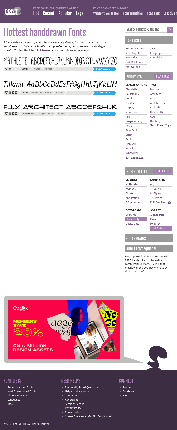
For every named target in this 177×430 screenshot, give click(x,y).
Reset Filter (162, 171)
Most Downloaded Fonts (22, 391)
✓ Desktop (132, 184)
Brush (153, 98)
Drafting (155, 121)
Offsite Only (132, 224)
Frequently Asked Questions (81, 387)
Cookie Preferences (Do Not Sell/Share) (88, 416)
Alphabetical (157, 215)
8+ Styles (155, 193)
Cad (152, 117)
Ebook (129, 193)
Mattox (37, 69)
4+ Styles (155, 189)
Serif (128, 139)
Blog (125, 395)
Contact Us (71, 395)
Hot (36, 13)
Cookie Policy (73, 412)
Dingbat (130, 103)
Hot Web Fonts (134, 62)
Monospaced (133, 112)
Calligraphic (132, 94)
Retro (129, 126)
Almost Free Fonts (18, 395)
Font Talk (153, 13)
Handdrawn (135, 158)
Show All (131, 215)
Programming (134, 121)
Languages (156, 53)
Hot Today (132, 57)
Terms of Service (74, 404)
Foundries (156, 57)
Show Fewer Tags (160, 125)
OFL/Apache (133, 202)
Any (152, 184)
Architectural (158, 103)
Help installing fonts (77, 391)
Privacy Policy (73, 408)
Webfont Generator (106, 13)
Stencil (129, 148)
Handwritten (157, 112)
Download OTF (104, 69)
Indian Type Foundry (41, 93)
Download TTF (105, 93)
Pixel (128, 117)
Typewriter (132, 153)
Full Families (157, 202)
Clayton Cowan (46, 114)
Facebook (128, 391)
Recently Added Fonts (20, 387)
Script (129, 135)
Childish (155, 107)
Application (132, 198)
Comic (129, 98)
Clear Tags (162, 76)
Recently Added (135, 48)
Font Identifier (133, 13)
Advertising (71, 400)
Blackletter (132, 89)
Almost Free (133, 67)
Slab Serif (131, 144)
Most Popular (133, 53)
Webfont (131, 189)
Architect (155, 94)
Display (130, 107)
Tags (79, 13)
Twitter (127, 387)
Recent (48, 13)
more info (139, 271)
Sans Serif (131, 130)
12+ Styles (156, 198)
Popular (65, 13)
